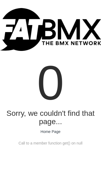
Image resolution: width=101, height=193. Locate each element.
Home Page (51, 131)
